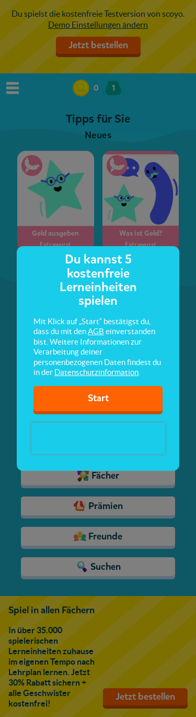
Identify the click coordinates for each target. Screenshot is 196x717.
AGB (96, 331)
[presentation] (98, 438)
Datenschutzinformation (96, 372)
